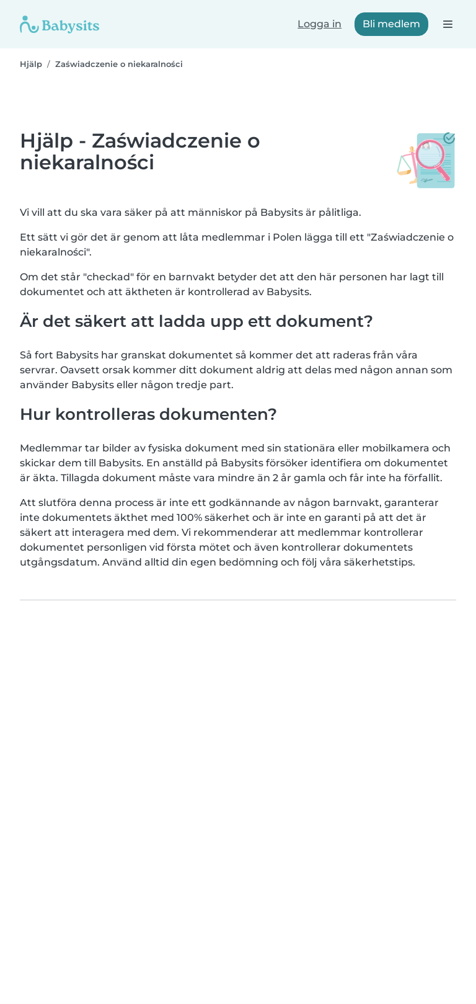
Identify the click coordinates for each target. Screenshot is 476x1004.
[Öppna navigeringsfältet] (447, 24)
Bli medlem (391, 24)
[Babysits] (59, 24)
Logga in (320, 24)
